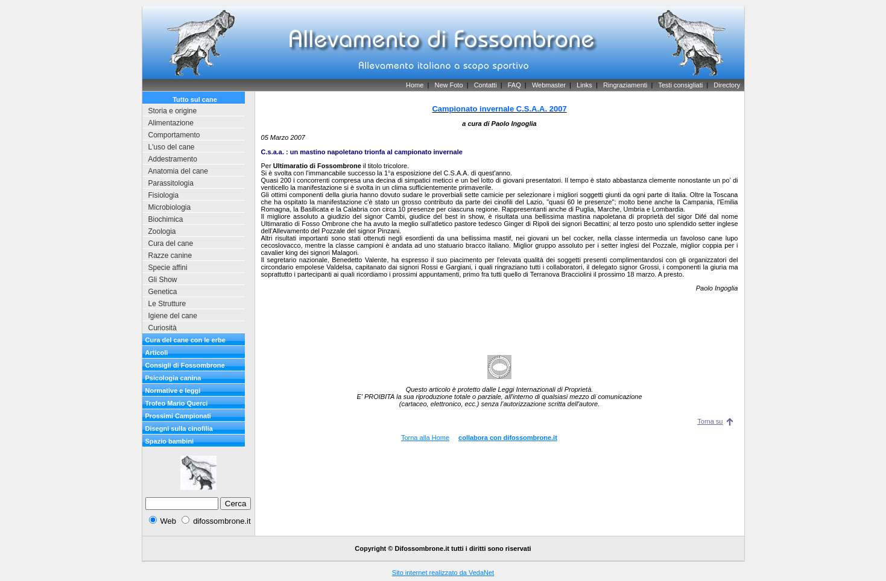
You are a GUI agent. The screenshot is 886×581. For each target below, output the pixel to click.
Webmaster (549, 85)
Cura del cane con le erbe (185, 340)
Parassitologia (171, 183)
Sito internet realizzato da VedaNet (443, 572)
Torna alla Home (425, 437)
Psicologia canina (173, 378)
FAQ (514, 85)
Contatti (485, 85)
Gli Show (162, 279)
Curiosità (162, 328)
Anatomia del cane (178, 171)
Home (414, 85)
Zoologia (162, 231)
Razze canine (170, 255)
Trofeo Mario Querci (176, 403)
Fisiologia (163, 195)
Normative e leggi (173, 390)
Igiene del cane (172, 316)
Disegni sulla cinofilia (179, 428)
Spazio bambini (169, 441)
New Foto (448, 85)
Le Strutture (167, 304)
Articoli (156, 352)
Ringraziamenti (625, 85)
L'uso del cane (171, 147)
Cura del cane (171, 243)
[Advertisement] (499, 316)
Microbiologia (169, 207)
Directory (727, 85)
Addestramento (172, 159)
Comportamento (174, 135)
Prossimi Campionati (178, 415)
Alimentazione (171, 123)
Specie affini (168, 267)
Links (584, 85)
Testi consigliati (680, 85)
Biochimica (165, 219)
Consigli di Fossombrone (185, 365)
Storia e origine (172, 111)
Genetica (162, 291)
